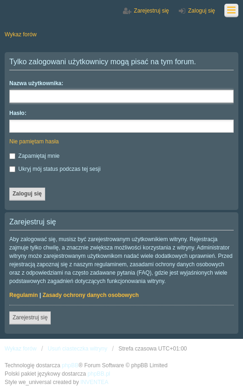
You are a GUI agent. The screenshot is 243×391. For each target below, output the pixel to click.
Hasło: (18, 113)
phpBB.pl (99, 374)
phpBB (70, 365)
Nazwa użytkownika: (36, 83)
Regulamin (23, 295)
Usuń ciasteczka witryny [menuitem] (77, 348)
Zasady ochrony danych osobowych (90, 295)
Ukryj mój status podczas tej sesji (55, 169)
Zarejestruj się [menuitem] (151, 10)
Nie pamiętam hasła (34, 141)
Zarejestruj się (30, 317)
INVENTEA (94, 382)
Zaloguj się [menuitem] (201, 10)
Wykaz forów (21, 348)
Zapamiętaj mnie (34, 156)
